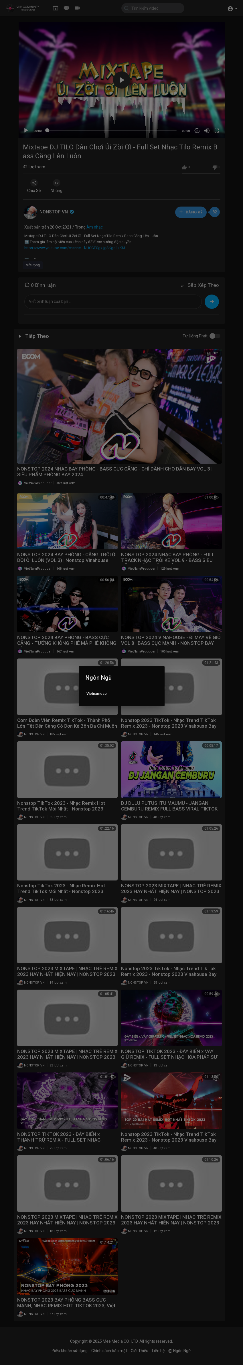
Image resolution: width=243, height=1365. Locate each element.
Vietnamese (96, 693)
